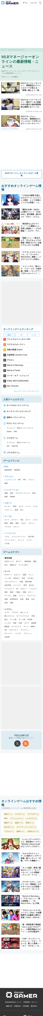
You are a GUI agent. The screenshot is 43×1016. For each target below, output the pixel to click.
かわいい (17, 575)
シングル (7, 623)
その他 (6, 543)
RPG (6, 466)
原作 (23, 578)
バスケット (8, 510)
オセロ (23, 523)
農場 (27, 599)
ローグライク (16, 626)
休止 (6, 565)
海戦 (11, 603)
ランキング (11, 428)
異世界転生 (14, 599)
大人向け (30, 578)
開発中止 (13, 565)
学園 (24, 592)
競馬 (16, 510)
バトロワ (18, 633)
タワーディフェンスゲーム (26, 827)
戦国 (11, 592)
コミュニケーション (19, 536)
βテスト (19, 561)
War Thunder (13, 386)
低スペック (24, 612)
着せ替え (31, 536)
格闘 (6, 483)
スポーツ (8, 503)
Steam (9, 431)
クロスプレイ (13, 630)
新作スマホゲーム (23, 442)
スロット (16, 527)
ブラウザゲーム (11, 452)
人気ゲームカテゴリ (13, 399)
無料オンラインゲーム (14, 417)
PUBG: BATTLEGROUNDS (18, 381)
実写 (25, 585)
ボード (28, 520)
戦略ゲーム (8, 823)
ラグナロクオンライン (16, 344)
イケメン (22, 595)
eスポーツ (8, 575)
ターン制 (22, 619)
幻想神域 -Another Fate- (17, 355)
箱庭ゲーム (19, 823)
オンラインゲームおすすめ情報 (21, 803)
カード (6, 520)
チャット (21, 540)
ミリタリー (33, 589)
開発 (34, 561)
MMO (33, 626)
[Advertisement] (21, 26)
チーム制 (13, 619)
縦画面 (33, 623)
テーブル (8, 516)
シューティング (10, 480)
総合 (9, 335)
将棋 (17, 523)
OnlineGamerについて (13, 1002)
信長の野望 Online (15, 349)
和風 (6, 599)
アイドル (7, 595)
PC (21, 335)
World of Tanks (13, 370)
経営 (11, 493)
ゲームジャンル (11, 460)
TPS (24, 480)
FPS (19, 480)
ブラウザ (15, 612)
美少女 (31, 585)
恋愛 (24, 575)
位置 (20, 623)
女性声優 (7, 585)
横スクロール (9, 616)
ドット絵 (7, 578)
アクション (9, 476)
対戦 (33, 616)
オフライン (25, 630)
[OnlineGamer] (21, 997)
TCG (21, 520)
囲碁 (11, 523)
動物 (14, 595)
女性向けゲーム (33, 831)
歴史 (6, 592)
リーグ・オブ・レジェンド (18, 375)
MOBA (12, 496)
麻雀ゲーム (21, 831)
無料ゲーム (8, 814)
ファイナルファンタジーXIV (18, 339)
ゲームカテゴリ (11, 552)
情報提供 (17, 1006)
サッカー (7, 506)
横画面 (6, 626)
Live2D (7, 637)
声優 (21, 582)
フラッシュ (28, 633)
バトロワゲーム (31, 818)
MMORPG (8, 470)
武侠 (6, 603)
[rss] (25, 743)
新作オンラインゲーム (25, 428)
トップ (3, 50)
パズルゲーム (9, 831)
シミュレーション (11, 489)
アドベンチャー (10, 540)
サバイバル (31, 595)
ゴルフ (21, 506)
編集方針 (9, 1006)
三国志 (17, 592)
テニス (35, 506)
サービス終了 (23, 565)
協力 (6, 619)
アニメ (30, 575)
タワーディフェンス (22, 493)
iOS (8, 446)
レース (28, 506)
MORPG (17, 470)
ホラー (30, 592)
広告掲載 (25, 1006)
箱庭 (6, 496)
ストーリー (17, 585)
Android (15, 446)
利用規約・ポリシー (31, 1002)
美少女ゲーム (9, 827)
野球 (14, 506)
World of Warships (15, 365)
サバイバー (8, 633)
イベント (5, 129)
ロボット (23, 589)
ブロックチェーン (10, 582)
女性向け (16, 578)
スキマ (26, 623)
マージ (26, 626)
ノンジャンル (9, 533)
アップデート (14, 129)
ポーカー (15, 520)
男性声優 (28, 582)
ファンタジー (9, 589)
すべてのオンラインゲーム (16, 405)
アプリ (6, 612)
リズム (6, 536)
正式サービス (9, 561)
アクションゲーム (16, 818)
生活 (33, 599)
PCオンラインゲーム (13, 423)
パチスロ (7, 527)
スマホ (33, 335)
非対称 (29, 619)
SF (17, 589)
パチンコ (31, 523)
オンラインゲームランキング (18, 329)
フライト (31, 480)
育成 (33, 493)
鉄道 (22, 599)
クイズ (29, 540)
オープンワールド (22, 616)
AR (5, 630)
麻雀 (6, 523)
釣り (22, 510)
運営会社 (34, 1006)
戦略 (6, 493)
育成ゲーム (30, 823)
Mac (15, 431)
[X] (17, 743)
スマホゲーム (10, 438)
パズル (35, 520)
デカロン (10, 360)
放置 (14, 623)
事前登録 (28, 561)
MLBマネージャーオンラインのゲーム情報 (21, 174)
